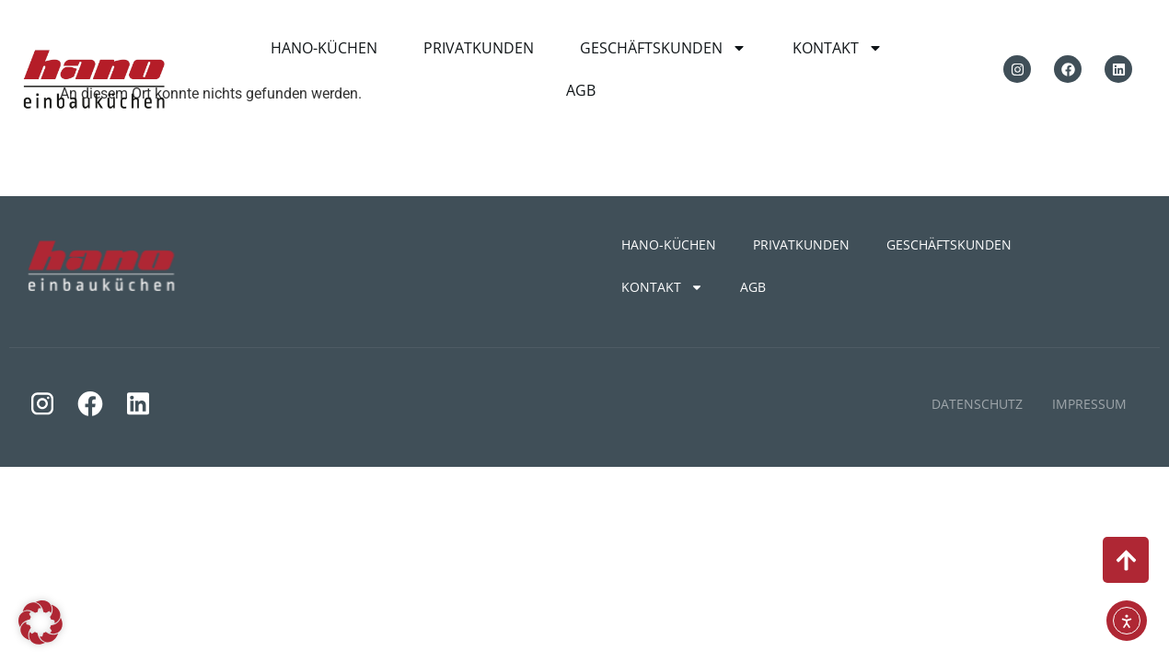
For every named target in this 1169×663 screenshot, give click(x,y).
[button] (40, 622)
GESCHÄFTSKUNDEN (663, 47)
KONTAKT (838, 47)
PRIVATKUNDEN (478, 48)
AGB (581, 90)
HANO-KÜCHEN (324, 48)
